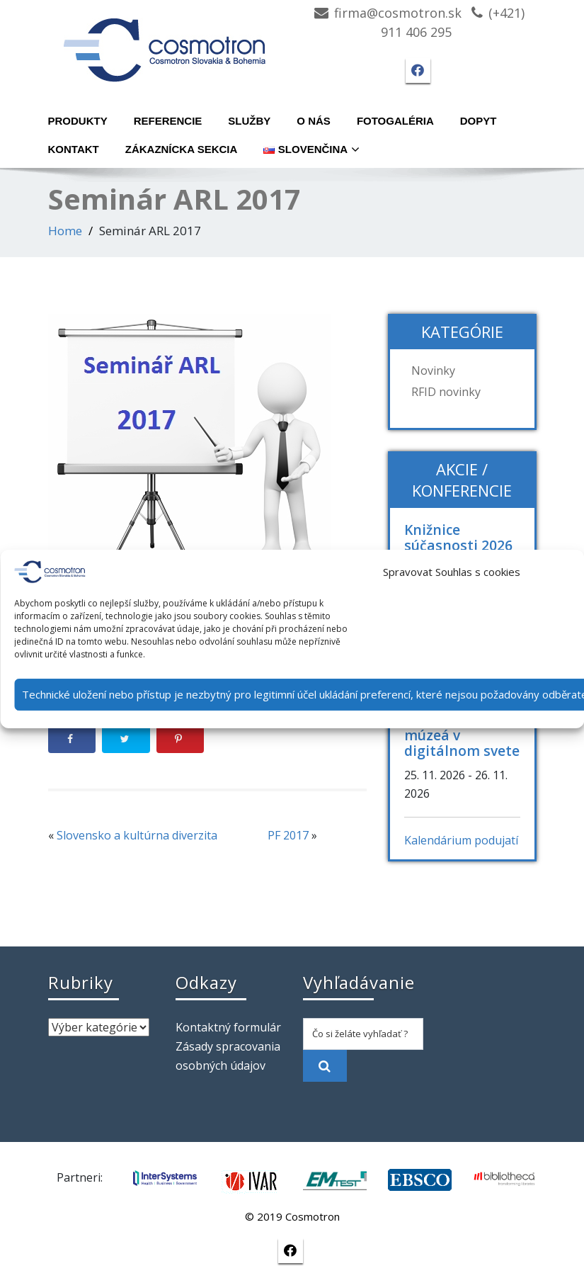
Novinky (433, 370)
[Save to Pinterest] (180, 739)
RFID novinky (446, 392)
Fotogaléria (395, 121)
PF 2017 (288, 835)
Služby (249, 121)
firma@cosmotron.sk (398, 12)
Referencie (168, 121)
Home (65, 230)
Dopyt (478, 121)
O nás (314, 121)
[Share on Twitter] (126, 739)
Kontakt (73, 149)
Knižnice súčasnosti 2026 (458, 537)
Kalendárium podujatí (461, 840)
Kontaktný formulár (228, 1027)
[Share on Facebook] (72, 739)
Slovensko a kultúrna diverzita (137, 835)
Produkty (78, 121)
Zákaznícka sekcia (181, 149)
